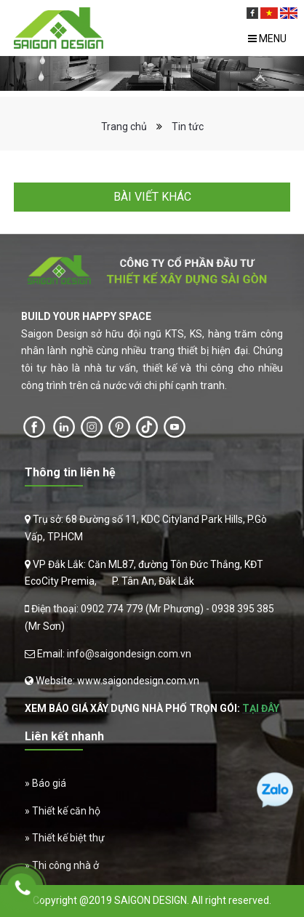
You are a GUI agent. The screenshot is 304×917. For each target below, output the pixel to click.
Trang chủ (124, 126)
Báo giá (49, 783)
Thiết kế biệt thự (68, 838)
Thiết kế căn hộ (66, 811)
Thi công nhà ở (65, 865)
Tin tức (188, 126)
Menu (267, 38)
